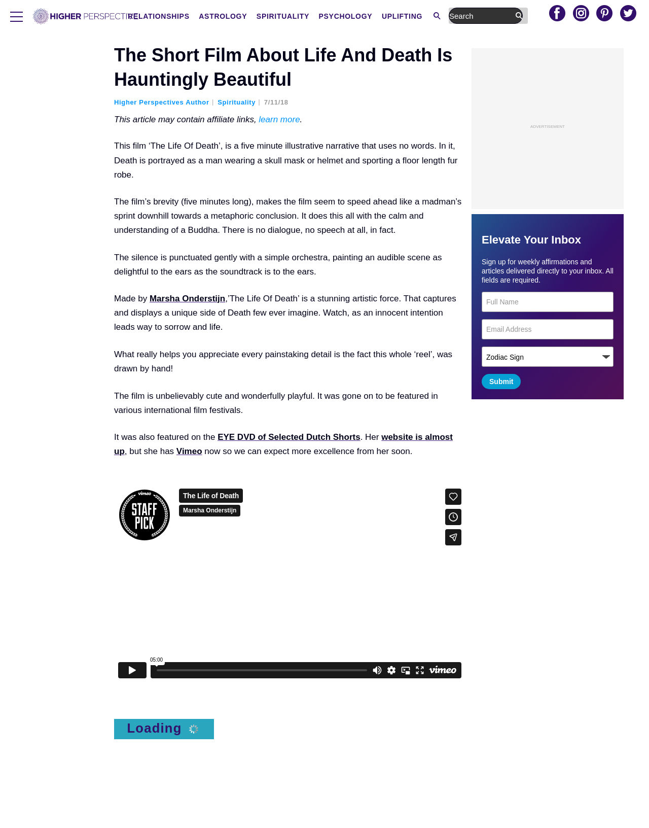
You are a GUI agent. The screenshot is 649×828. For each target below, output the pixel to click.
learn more (279, 119)
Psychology (425, 16)
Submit (501, 381)
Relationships (238, 16)
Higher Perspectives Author (161, 102)
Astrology (302, 16)
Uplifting (481, 16)
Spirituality (362, 16)
